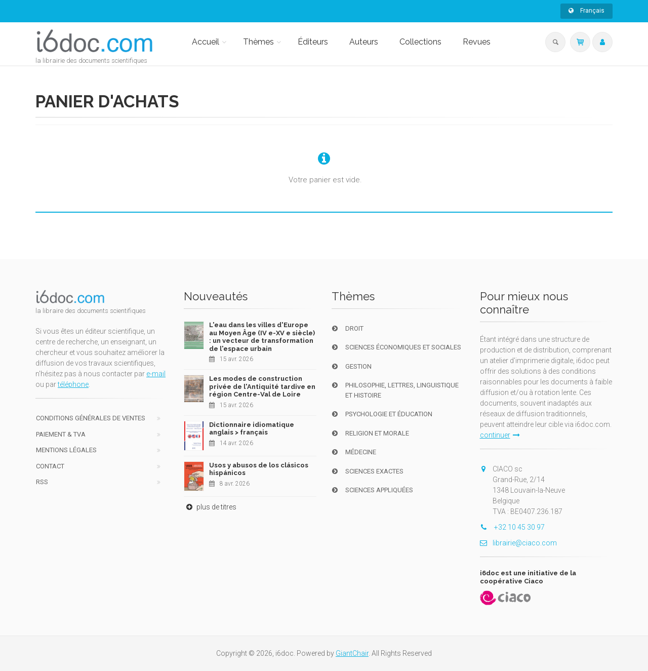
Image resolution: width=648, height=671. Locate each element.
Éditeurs (313, 42)
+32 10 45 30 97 (512, 527)
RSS (42, 482)
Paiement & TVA (61, 434)
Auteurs (363, 42)
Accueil (205, 42)
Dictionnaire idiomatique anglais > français (251, 429)
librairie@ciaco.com (518, 543)
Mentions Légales (66, 450)
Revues (477, 42)
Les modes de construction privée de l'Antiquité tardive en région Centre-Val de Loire (262, 386)
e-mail (156, 374)
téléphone (73, 384)
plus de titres (210, 507)
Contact (50, 466)
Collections (420, 42)
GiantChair (352, 653)
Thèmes (258, 42)
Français (586, 10)
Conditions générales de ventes (90, 418)
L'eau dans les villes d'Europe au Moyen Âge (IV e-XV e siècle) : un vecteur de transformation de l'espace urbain (262, 336)
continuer (500, 435)
